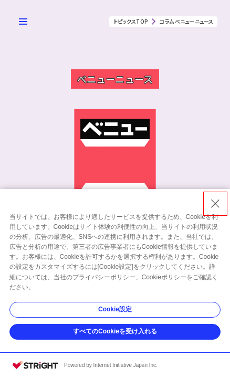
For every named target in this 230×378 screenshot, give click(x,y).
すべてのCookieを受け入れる (115, 331)
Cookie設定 (115, 309)
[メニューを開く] (23, 21)
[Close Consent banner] (215, 203)
